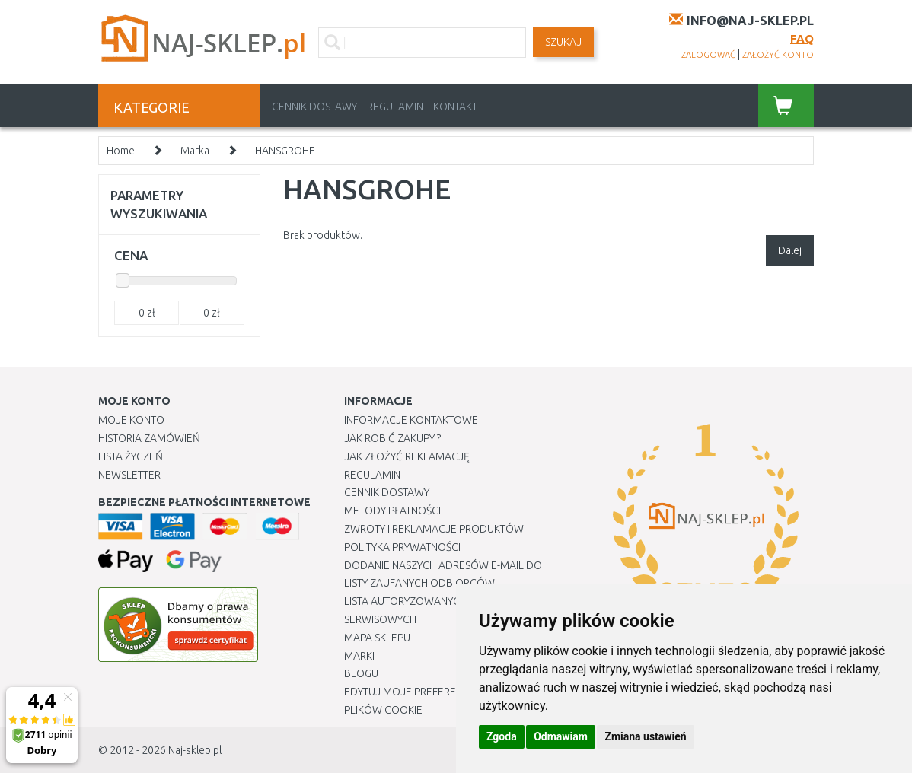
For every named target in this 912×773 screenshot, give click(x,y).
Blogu (361, 673)
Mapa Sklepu (377, 637)
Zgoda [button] (501, 736)
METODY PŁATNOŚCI (392, 510)
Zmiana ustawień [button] (645, 736)
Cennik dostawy (314, 106)
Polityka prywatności (402, 547)
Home (121, 151)
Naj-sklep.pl (195, 750)
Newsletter (129, 475)
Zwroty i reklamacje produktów (434, 529)
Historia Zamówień (149, 438)
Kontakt (455, 106)
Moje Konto (131, 420)
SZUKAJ (563, 42)
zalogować (708, 54)
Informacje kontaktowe (411, 420)
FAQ (802, 38)
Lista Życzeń (130, 456)
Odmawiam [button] (561, 736)
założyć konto (778, 54)
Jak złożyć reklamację (407, 456)
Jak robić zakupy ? (392, 438)
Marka (194, 151)
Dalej (790, 250)
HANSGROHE (285, 151)
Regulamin (395, 106)
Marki (359, 656)
